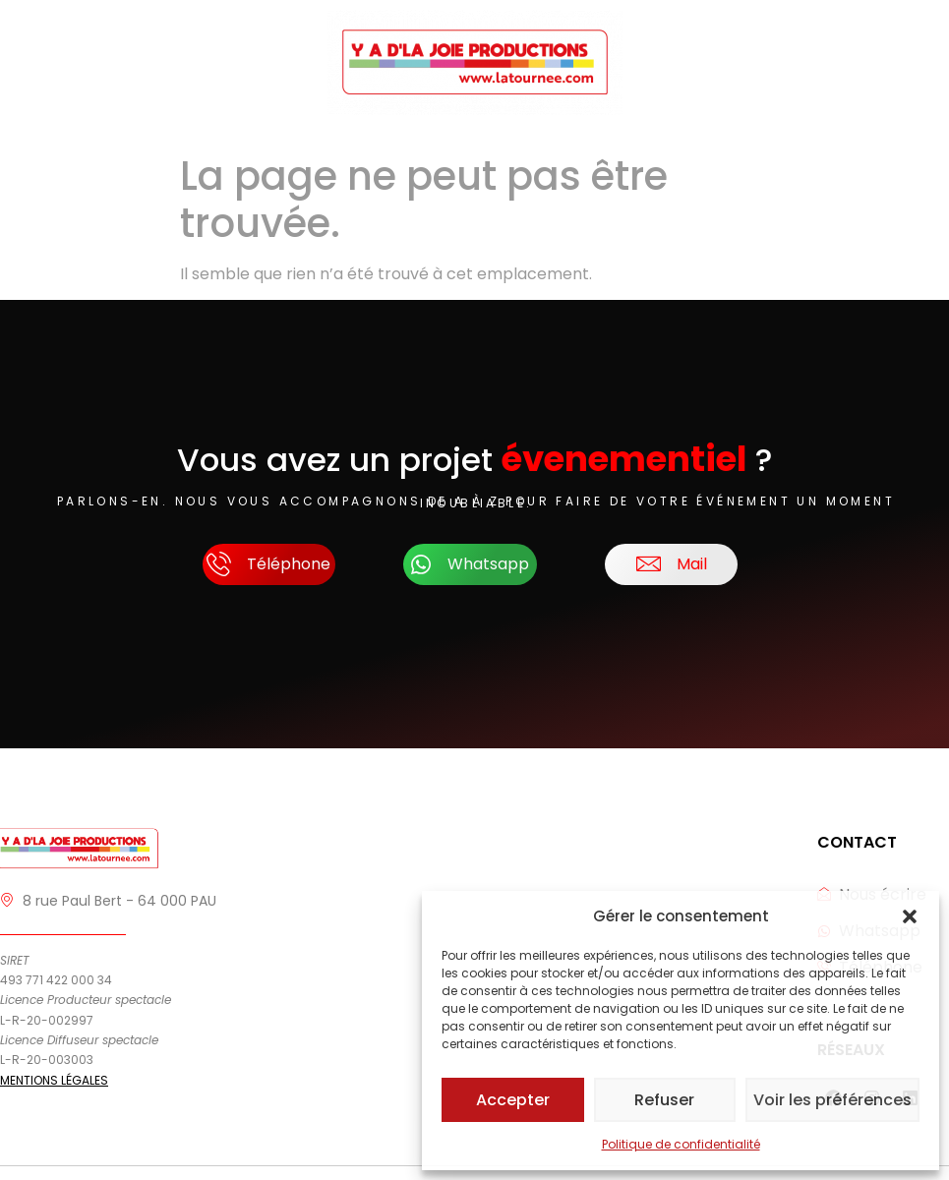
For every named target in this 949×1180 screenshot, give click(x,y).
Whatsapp (470, 564)
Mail (671, 565)
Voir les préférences (834, 1100)
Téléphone (268, 565)
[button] (909, 916)
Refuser (666, 1100)
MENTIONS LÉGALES (54, 1080)
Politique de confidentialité (681, 1144)
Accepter (514, 1100)
